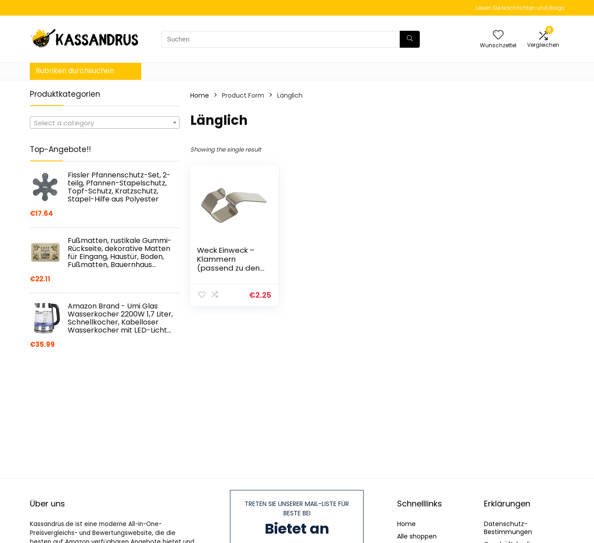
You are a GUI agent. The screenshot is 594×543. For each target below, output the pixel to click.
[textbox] (104, 123)
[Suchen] (410, 39)
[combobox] (105, 122)
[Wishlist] (498, 35)
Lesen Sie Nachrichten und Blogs (520, 8)
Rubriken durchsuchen (75, 71)
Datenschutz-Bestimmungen (508, 527)
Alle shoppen (417, 536)
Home (199, 95)
